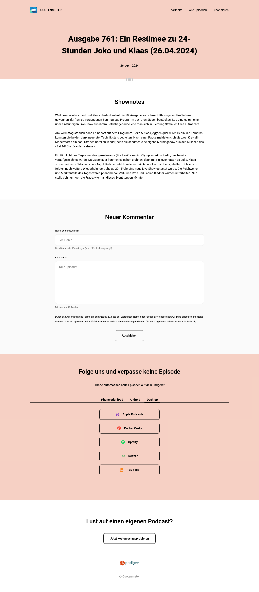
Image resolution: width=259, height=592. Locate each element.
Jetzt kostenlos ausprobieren (129, 538)
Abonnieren (221, 10)
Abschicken (129, 335)
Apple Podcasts (133, 414)
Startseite (176, 10)
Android (135, 400)
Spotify (133, 442)
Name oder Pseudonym (67, 230)
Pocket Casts (133, 428)
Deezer (133, 456)
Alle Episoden (198, 10)
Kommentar (61, 257)
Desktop (152, 400)
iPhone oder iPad (111, 400)
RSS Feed (133, 470)
